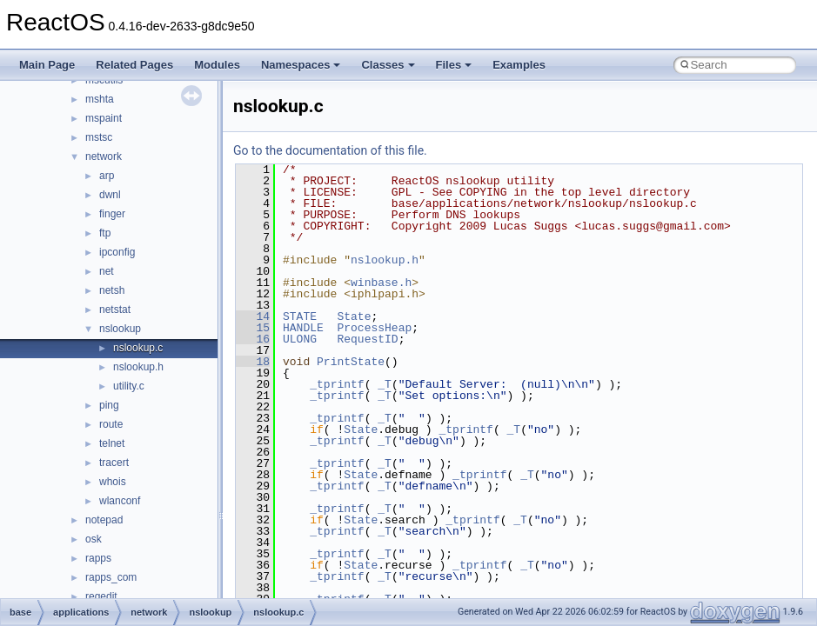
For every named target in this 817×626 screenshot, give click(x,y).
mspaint (103, 118)
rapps (98, 558)
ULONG (300, 339)
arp (106, 176)
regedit (101, 596)
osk (93, 539)
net (106, 271)
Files (454, 64)
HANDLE (303, 328)
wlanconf (119, 501)
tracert (114, 462)
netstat (115, 309)
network (103, 156)
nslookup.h (138, 367)
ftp (104, 233)
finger (112, 214)
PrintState (351, 362)
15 (253, 328)
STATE (300, 316)
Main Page (47, 64)
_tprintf (337, 384)
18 (253, 362)
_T (385, 384)
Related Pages (134, 64)
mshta (99, 99)
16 (253, 339)
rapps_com (111, 577)
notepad (104, 520)
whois (112, 482)
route (111, 424)
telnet (111, 443)
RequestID (367, 339)
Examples (519, 64)
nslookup (120, 329)
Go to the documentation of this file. (330, 150)
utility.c (128, 386)
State (354, 316)
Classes (387, 64)
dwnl (110, 195)
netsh (111, 290)
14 (253, 316)
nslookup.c (138, 348)
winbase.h (381, 282)
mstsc (98, 137)
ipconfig (117, 252)
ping (109, 405)
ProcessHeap (374, 328)
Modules (217, 64)
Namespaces (301, 64)
